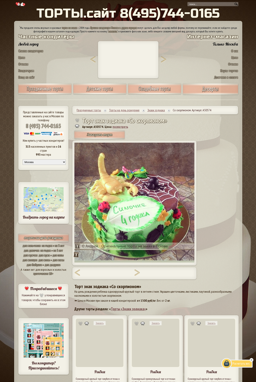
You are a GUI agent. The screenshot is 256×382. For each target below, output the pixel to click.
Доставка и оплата (226, 77)
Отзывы (23, 64)
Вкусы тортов (229, 70)
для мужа (44, 255)
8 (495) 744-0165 (43, 125)
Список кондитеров (30, 51)
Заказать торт (99, 134)
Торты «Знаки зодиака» (128, 308)
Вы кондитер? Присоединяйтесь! (43, 365)
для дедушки (52, 265)
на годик (47, 246)
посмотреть (120, 127)
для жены (44, 260)
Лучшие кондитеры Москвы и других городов (113, 28)
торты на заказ (69, 28)
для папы (58, 255)
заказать (112, 31)
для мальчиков (32, 246)
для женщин (30, 260)
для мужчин (30, 255)
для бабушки (34, 265)
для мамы (58, 260)
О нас (234, 51)
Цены (21, 57)
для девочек (31, 250)
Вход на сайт (26, 77)
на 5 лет (59, 246)
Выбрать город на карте (44, 217)
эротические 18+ (43, 274)
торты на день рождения (43, 237)
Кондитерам (26, 70)
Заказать (100, 323)
